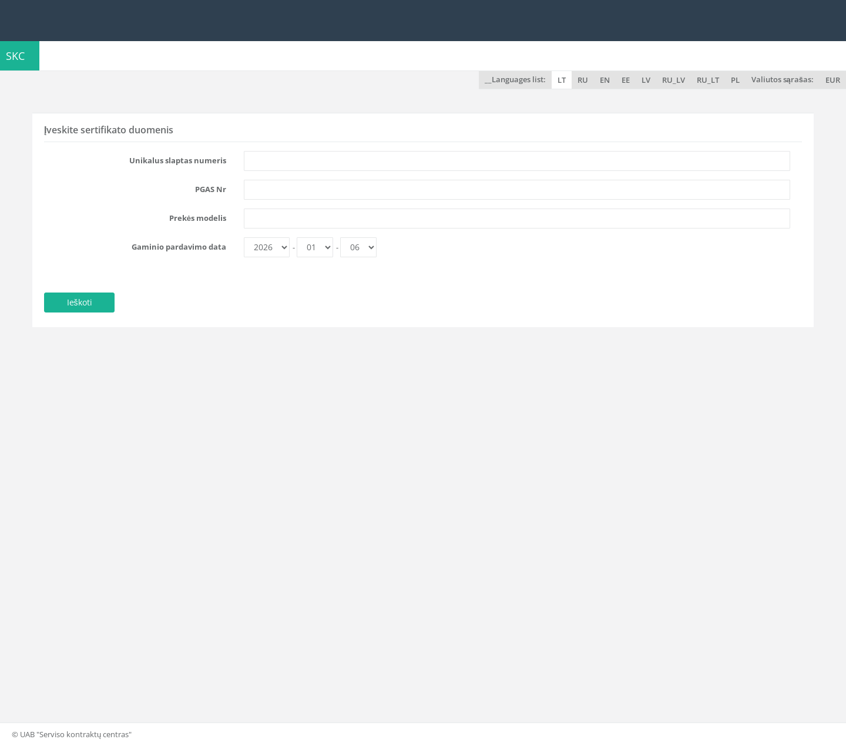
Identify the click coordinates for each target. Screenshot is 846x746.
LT (562, 80)
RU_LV (673, 80)
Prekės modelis (197, 218)
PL (735, 80)
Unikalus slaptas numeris (177, 160)
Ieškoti (79, 302)
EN (605, 80)
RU (583, 80)
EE (626, 80)
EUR (832, 80)
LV (646, 80)
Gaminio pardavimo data (179, 246)
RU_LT (708, 80)
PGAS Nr (210, 189)
